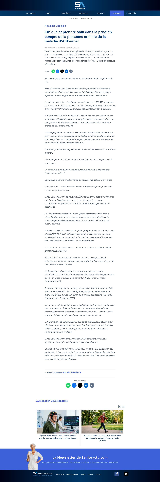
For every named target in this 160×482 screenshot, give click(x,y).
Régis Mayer (52, 47)
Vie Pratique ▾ (31, 13)
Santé (76, 18)
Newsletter (117, 13)
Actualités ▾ (83, 13)
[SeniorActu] (80, 5)
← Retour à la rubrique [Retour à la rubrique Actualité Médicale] (63, 372)
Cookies (91, 474)
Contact (98, 474)
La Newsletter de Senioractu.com (80, 457)
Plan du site (60, 474)
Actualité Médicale (86, 18)
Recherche (132, 13)
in (66, 71)
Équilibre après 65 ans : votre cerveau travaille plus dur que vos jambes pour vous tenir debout (57, 437)
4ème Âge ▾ (66, 13)
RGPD (83, 474)
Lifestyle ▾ (101, 13)
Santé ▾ (48, 13)
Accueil (70, 18)
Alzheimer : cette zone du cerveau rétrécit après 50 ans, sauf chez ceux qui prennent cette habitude (102, 438)
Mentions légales (72, 474)
